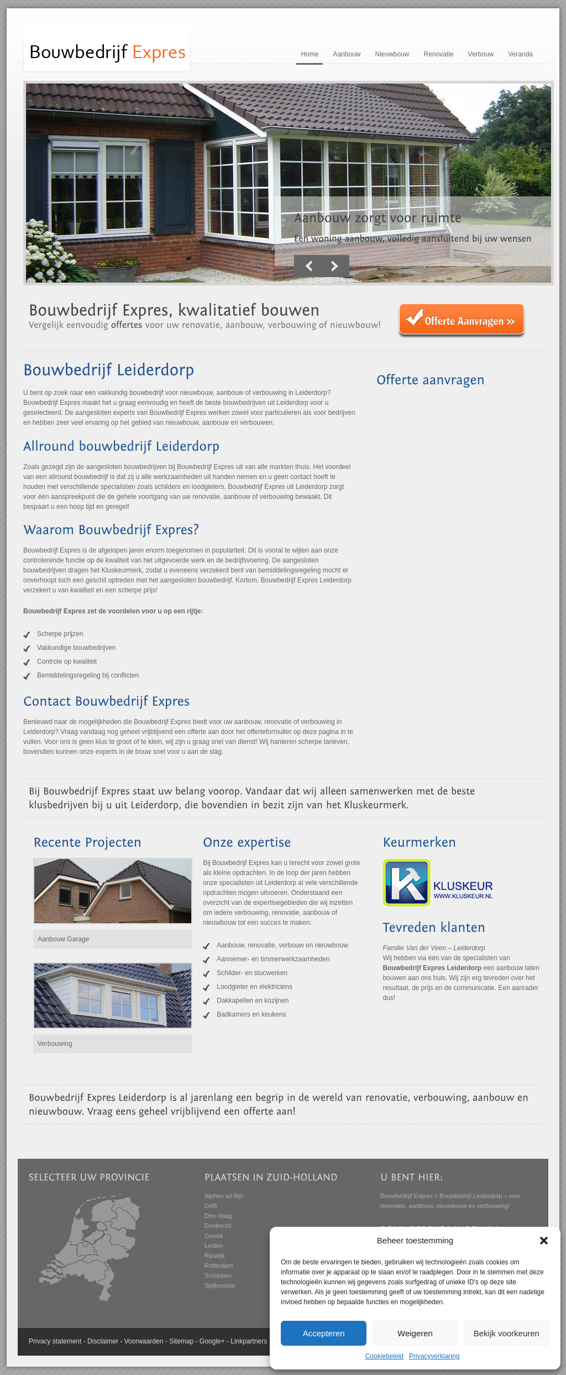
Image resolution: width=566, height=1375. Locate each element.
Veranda (520, 54)
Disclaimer (102, 1341)
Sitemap (181, 1341)
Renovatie (439, 54)
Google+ (212, 1341)
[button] (543, 1240)
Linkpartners (248, 1341)
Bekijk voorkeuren (506, 1333)
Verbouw (481, 54)
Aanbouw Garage (63, 939)
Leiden (214, 1245)
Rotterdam (219, 1265)
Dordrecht (218, 1225)
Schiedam (218, 1275)
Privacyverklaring (434, 1356)
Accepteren (324, 1333)
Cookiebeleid (384, 1356)
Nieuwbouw (392, 54)
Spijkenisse (220, 1285)
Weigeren (415, 1333)
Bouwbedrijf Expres (406, 1195)
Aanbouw (346, 54)
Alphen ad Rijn (224, 1195)
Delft (211, 1205)
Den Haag (218, 1215)
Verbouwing (55, 1044)
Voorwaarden (144, 1341)
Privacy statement (55, 1341)
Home (309, 54)
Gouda (214, 1235)
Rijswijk (215, 1255)
